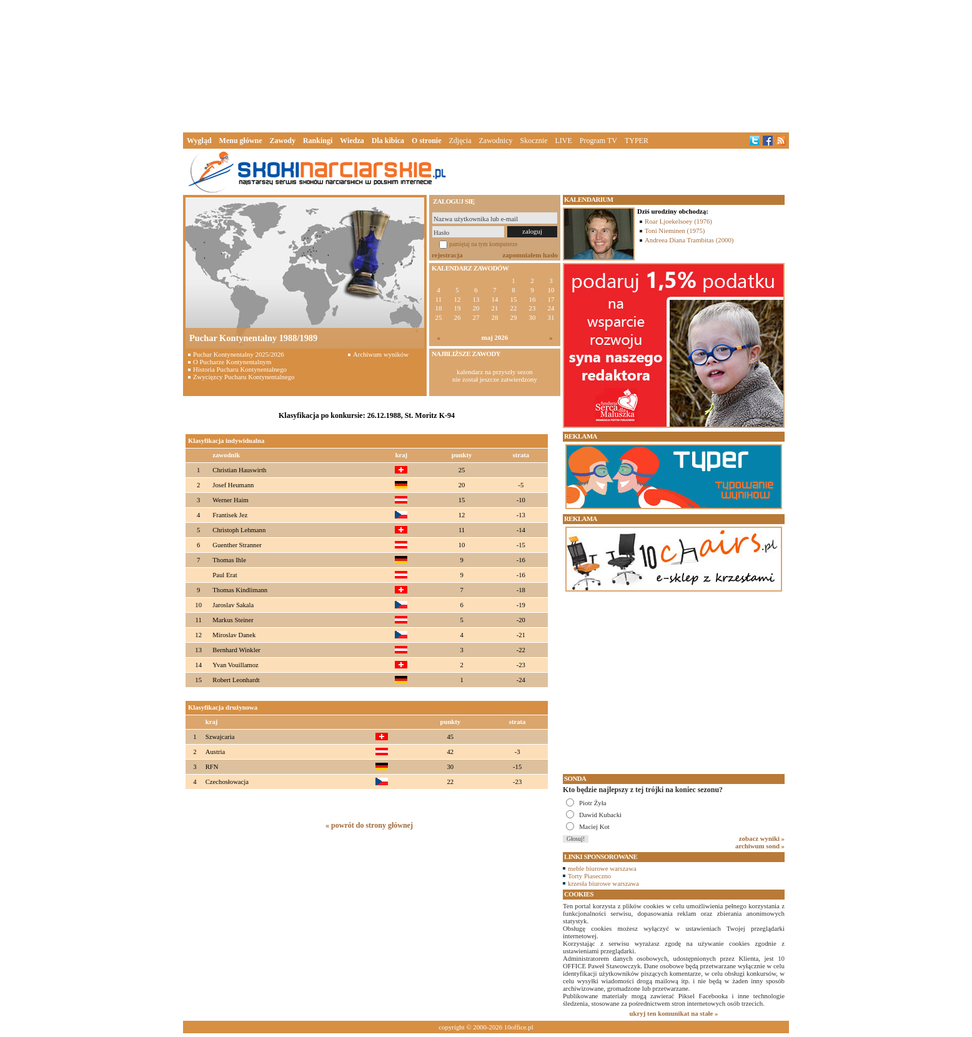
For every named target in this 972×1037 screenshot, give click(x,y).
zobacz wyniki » (762, 838)
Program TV (598, 140)
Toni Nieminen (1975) (675, 230)
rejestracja (447, 255)
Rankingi (317, 140)
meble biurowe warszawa (602, 868)
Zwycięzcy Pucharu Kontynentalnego (244, 376)
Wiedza (352, 140)
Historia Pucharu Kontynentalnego (240, 369)
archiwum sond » (760, 846)
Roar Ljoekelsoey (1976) (678, 221)
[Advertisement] (486, 64)
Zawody (282, 140)
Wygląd (199, 140)
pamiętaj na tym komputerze (483, 244)
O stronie (426, 140)
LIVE (563, 140)
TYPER (636, 140)
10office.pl (518, 1027)
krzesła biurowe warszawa (603, 883)
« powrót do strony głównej (369, 825)
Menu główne (240, 140)
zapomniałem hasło (530, 255)
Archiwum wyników (381, 354)
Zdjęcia (460, 140)
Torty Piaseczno (589, 876)
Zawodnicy (496, 140)
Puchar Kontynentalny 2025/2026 (238, 354)
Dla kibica (388, 140)
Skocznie (533, 140)
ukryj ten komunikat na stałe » (674, 1013)
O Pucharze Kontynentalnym (232, 361)
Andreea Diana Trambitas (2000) (689, 240)
